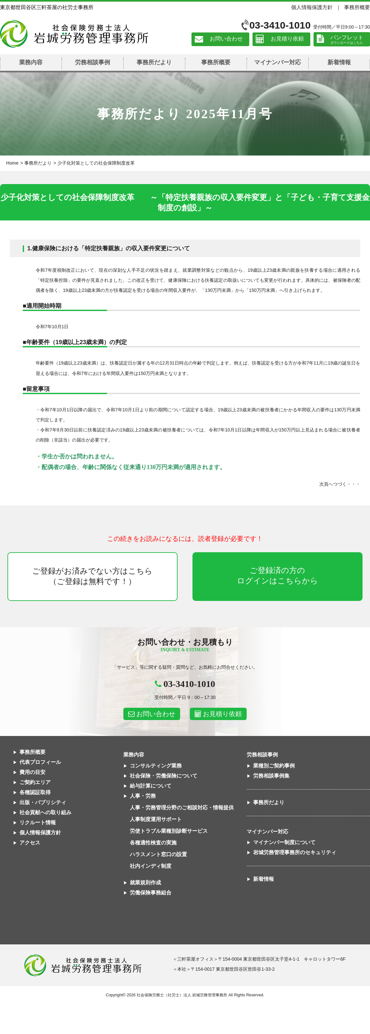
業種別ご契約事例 (274, 765)
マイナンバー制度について (284, 842)
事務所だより (154, 62)
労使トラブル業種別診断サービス (169, 831)
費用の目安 (32, 772)
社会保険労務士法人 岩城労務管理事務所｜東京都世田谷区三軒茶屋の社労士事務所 (74, 34)
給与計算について (150, 786)
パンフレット (347, 37)
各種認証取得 (35, 792)
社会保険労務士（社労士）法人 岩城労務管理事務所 (182, 995)
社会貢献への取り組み (45, 812)
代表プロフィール (40, 762)
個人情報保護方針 (312, 7)
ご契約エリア (35, 782)
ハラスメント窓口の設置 (158, 854)
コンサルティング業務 (156, 765)
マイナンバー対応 (277, 62)
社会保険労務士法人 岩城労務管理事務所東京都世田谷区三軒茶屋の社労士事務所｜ (82, 965)
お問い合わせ (226, 39)
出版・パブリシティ (42, 802)
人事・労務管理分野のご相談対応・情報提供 (182, 807)
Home (12, 163)
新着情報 (339, 62)
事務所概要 (357, 7)
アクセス (29, 842)
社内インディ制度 (150, 866)
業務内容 (31, 62)
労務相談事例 (92, 62)
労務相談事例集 (271, 776)
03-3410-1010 (280, 25)
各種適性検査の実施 (153, 842)
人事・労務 (143, 796)
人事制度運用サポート (156, 819)
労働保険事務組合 (150, 892)
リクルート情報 (37, 822)
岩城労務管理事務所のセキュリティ (294, 852)
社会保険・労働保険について (163, 776)
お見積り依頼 (287, 39)
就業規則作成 (145, 882)
